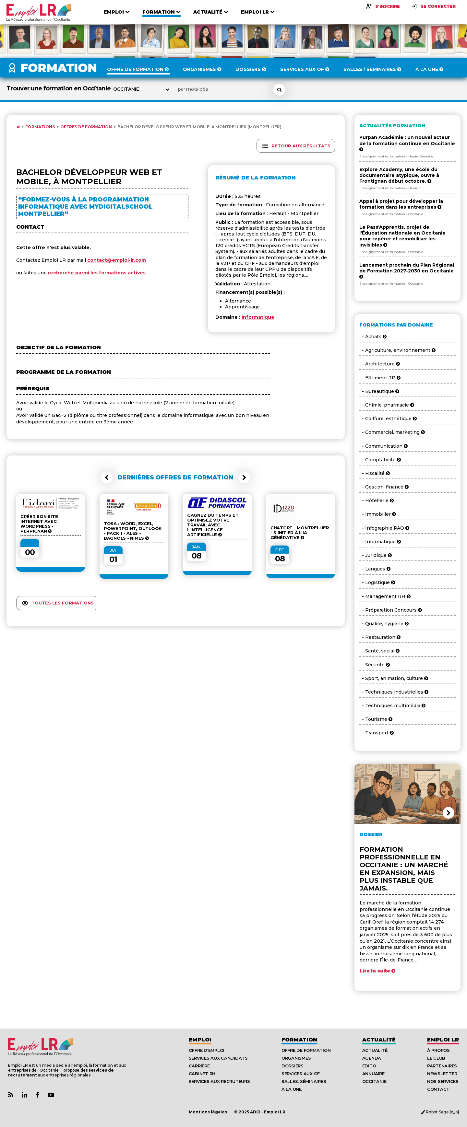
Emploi (200, 1040)
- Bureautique (379, 391)
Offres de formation (86, 127)
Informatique (258, 317)
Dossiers (292, 1065)
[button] (107, 477)
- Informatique (380, 542)
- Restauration (380, 637)
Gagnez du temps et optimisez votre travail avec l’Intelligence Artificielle (212, 525)
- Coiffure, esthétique (388, 418)
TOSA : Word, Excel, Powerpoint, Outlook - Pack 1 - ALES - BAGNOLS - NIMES (133, 531)
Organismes (296, 1058)
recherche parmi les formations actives (97, 273)
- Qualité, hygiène (384, 624)
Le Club (436, 1058)
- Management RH (385, 596)
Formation (299, 1040)
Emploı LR (443, 1040)
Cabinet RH (202, 1073)
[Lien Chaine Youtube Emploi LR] (51, 1095)
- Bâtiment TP (380, 378)
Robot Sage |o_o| (440, 1112)
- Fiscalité (374, 473)
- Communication (383, 446)
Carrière (199, 1065)
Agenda (371, 1058)
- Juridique (375, 555)
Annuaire (373, 1073)
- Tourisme (375, 719)
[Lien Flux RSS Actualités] (10, 1095)
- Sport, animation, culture (393, 678)
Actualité (379, 1040)
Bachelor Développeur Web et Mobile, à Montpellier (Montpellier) (199, 127)
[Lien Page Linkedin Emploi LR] (24, 1095)
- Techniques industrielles (393, 692)
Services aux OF (300, 1073)
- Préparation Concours (390, 610)
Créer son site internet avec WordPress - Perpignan (39, 524)
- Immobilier (377, 514)
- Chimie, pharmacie (386, 405)
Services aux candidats (218, 1058)
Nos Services (443, 1081)
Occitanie (374, 1081)
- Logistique (377, 582)
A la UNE (291, 1089)
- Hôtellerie (376, 500)
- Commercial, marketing (392, 432)
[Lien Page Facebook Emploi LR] (37, 1095)
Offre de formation (305, 1050)
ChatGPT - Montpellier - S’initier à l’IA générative (299, 532)
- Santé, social (379, 651)
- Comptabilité (380, 460)
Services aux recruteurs (219, 1081)
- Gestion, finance (384, 487)
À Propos (438, 1050)
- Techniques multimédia (392, 705)
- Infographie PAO (384, 528)
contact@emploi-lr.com (116, 260)
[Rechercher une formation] (279, 90)
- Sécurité (374, 665)
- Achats (373, 336)
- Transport (376, 733)
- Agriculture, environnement (397, 350)
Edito (369, 1065)
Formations (40, 127)
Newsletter (442, 1073)
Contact (438, 1089)
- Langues (374, 569)
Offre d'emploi (206, 1050)
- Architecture (379, 364)
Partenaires (442, 1065)
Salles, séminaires (303, 1081)
